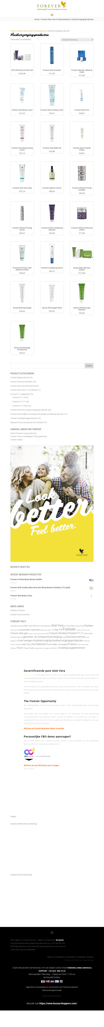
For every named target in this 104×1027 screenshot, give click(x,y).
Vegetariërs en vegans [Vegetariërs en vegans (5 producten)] (42, 648)
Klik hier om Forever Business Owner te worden (44, 728)
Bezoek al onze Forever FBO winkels (32, 946)
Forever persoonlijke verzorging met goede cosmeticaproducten (37, 414)
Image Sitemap (88, 960)
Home (36, 19)
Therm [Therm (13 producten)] (20, 648)
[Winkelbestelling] (77, 40)
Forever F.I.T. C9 (18, 397)
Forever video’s (16, 440)
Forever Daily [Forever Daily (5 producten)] (44, 633)
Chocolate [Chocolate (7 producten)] (70, 626)
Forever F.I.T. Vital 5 (20, 406)
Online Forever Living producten (23, 433)
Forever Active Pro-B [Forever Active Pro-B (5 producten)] (83, 630)
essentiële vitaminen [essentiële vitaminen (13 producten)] (30, 630)
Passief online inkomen (20, 614)
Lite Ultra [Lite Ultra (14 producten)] (30, 644)
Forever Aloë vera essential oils (23, 386)
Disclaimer (90, 957)
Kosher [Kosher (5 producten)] (18, 644)
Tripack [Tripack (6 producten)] (26, 648)
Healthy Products (17, 610)
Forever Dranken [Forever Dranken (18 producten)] (58, 633)
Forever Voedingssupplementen (23, 418)
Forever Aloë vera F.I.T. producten (24, 390)
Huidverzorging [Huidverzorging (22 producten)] (42, 640)
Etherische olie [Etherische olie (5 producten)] (45, 630)
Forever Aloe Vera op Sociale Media (22, 950)
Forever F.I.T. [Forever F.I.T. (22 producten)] (75, 633)
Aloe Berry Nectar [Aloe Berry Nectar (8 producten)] (17, 626)
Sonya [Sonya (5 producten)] (79, 644)
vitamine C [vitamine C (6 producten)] (54, 648)
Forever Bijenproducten (20, 377)
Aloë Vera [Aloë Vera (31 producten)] (57, 625)
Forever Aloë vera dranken (21, 382)
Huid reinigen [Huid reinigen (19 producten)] (25, 640)
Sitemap (67, 960)
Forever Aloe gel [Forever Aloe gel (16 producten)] (18, 633)
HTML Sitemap (76, 960)
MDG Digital (14, 946)
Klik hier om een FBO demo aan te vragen (41, 765)
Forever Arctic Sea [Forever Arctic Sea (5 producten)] (34, 633)
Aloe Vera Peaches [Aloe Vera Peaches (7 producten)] (43, 626)
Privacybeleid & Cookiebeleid (75, 957)
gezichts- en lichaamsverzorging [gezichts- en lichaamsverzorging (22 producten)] (42, 636)
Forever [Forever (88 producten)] (69, 629)
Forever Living (30, 675)
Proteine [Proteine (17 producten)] (71, 644)
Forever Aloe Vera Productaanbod (55, 19)
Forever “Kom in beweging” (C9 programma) (28, 436)
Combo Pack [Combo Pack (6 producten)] (79, 626)
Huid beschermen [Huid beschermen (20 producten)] (75, 636)
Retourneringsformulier (52, 990)
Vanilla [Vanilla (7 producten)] (31, 648)
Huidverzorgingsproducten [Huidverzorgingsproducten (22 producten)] (67, 640)
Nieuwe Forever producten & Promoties (26, 422)
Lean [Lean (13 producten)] (23, 644)
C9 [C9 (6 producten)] (65, 626)
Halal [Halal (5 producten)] (63, 637)
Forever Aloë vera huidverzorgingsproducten (29, 410)
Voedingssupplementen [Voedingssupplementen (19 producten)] (71, 647)
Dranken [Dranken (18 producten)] (88, 625)
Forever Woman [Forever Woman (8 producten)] (16, 637)
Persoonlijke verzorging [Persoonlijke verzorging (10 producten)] (57, 644)
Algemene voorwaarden (55, 957)
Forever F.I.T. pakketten (20, 394)
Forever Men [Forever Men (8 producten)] (88, 633)
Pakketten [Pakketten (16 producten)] (41, 644)
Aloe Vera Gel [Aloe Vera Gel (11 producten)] (30, 626)
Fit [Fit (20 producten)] (60, 629)
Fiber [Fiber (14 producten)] (56, 629)
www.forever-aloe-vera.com (40, 943)
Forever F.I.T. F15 (19, 402)
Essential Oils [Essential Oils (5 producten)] (14, 630)
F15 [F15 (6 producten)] (52, 630)
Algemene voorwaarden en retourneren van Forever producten (52, 987)
